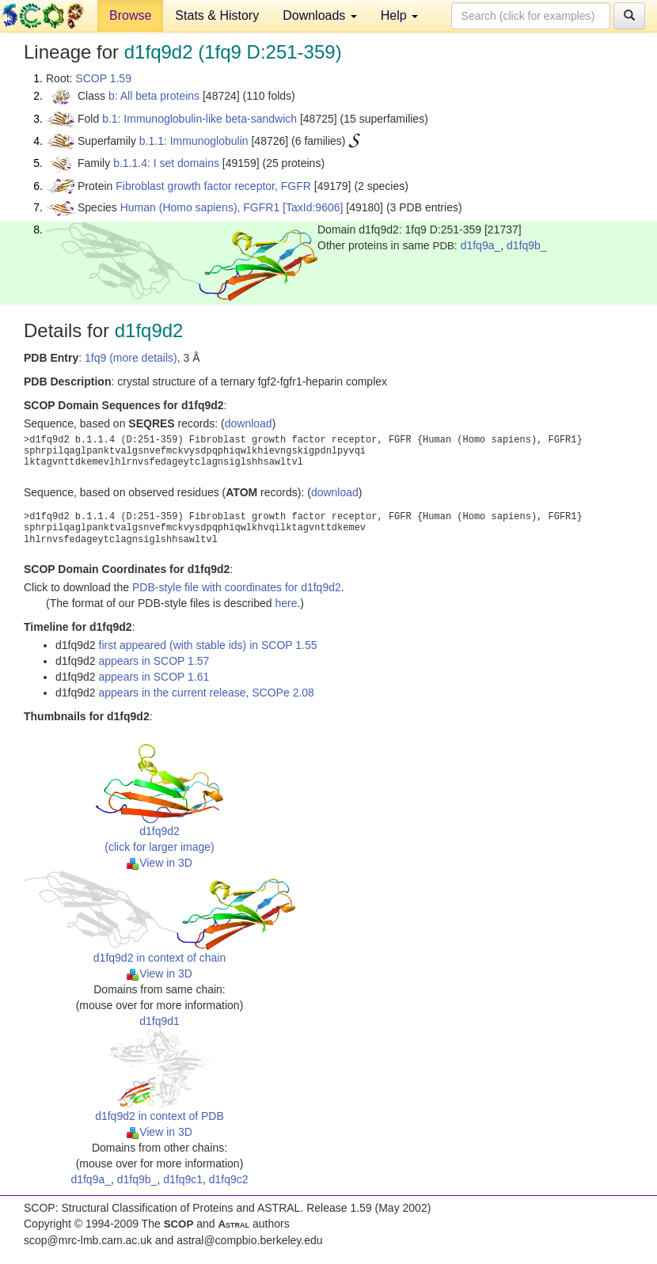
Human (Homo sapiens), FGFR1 (200, 207)
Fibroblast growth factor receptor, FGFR (213, 186)
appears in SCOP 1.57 (154, 661)
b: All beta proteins (153, 95)
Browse (130, 15)
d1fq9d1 (159, 1021)
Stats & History (217, 15)
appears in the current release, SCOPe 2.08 (206, 692)
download (248, 423)
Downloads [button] (320, 15)
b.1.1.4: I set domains (166, 163)
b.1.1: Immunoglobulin (194, 141)
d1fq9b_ (527, 245)
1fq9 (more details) (131, 357)
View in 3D (159, 862)
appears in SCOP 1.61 (154, 676)
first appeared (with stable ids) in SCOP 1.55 (208, 645)
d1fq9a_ (481, 245)
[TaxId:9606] (313, 207)
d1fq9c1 (183, 1179)
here (286, 603)
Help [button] (399, 15)
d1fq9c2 (229, 1179)
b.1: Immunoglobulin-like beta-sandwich (199, 118)
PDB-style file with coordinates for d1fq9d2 (236, 587)
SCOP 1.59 (103, 78)
